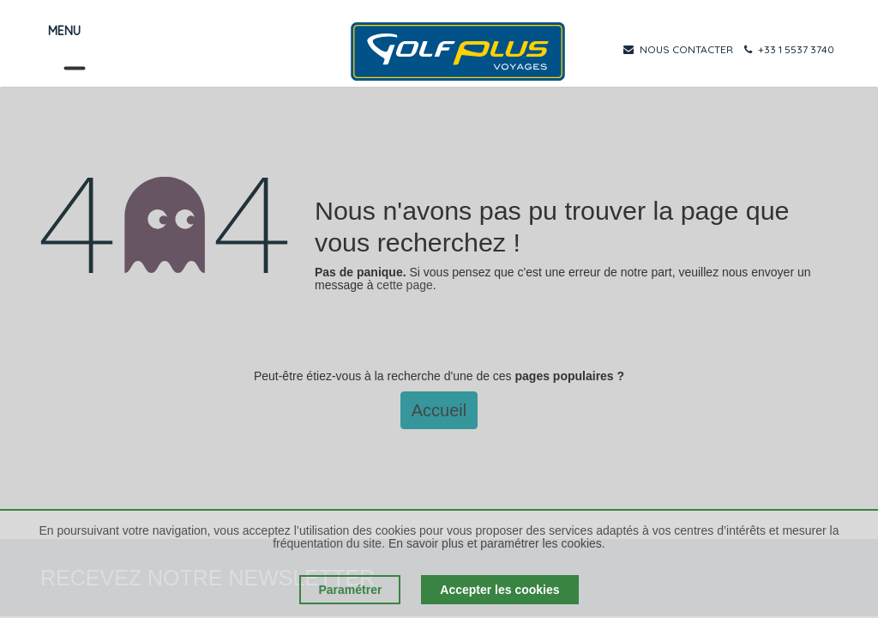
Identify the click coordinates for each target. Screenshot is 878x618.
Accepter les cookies (499, 590)
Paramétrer (350, 590)
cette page (404, 285)
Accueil (439, 410)
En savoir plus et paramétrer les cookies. (496, 543)
